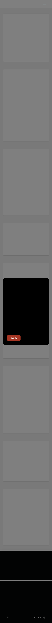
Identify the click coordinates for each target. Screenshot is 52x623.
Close (14, 338)
